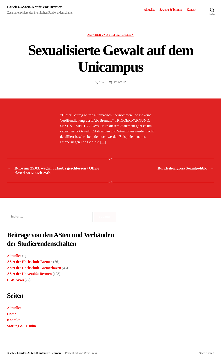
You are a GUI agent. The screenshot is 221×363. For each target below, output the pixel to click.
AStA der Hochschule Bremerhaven (34, 268)
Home (11, 314)
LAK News (15, 280)
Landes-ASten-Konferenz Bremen (34, 7)
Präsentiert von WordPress (81, 353)
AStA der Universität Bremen (110, 34)
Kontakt (191, 9)
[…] (103, 142)
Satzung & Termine (170, 9)
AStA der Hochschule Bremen (29, 262)
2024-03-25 (120, 82)
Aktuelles (149, 9)
